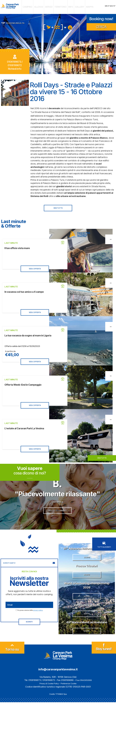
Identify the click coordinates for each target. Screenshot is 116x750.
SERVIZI (51, 6)
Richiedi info (14, 67)
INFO (67, 6)
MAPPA (82, 6)
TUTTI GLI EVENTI (104, 553)
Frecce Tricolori (86, 584)
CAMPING (34, 6)
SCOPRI (87, 576)
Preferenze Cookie (70, 731)
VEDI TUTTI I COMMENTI (57, 522)
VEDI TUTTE (58, 206)
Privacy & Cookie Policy (47, 731)
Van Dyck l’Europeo (87, 635)
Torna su (12, 696)
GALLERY (74, 6)
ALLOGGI (43, 6)
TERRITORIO (60, 6)
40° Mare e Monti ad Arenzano (86, 661)
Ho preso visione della (30, 618)
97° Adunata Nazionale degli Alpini (87, 558)
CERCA (101, 25)
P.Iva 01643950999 (83, 728)
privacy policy (38, 618)
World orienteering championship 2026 (86, 609)
